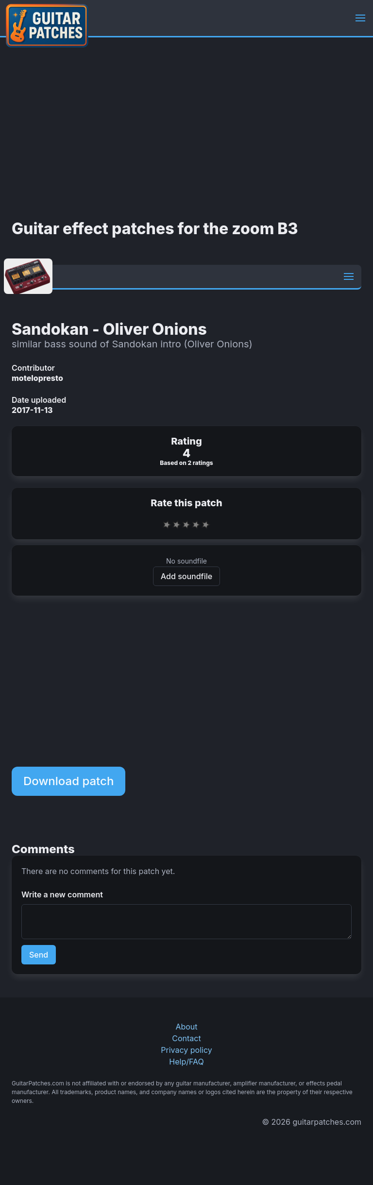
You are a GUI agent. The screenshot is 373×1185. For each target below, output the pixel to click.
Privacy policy (186, 1050)
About (186, 1026)
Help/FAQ (186, 1061)
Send (38, 955)
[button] (360, 18)
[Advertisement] (186, 129)
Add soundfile (186, 576)
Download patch (68, 781)
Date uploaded (39, 400)
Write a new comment (62, 894)
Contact (186, 1038)
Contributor (33, 368)
